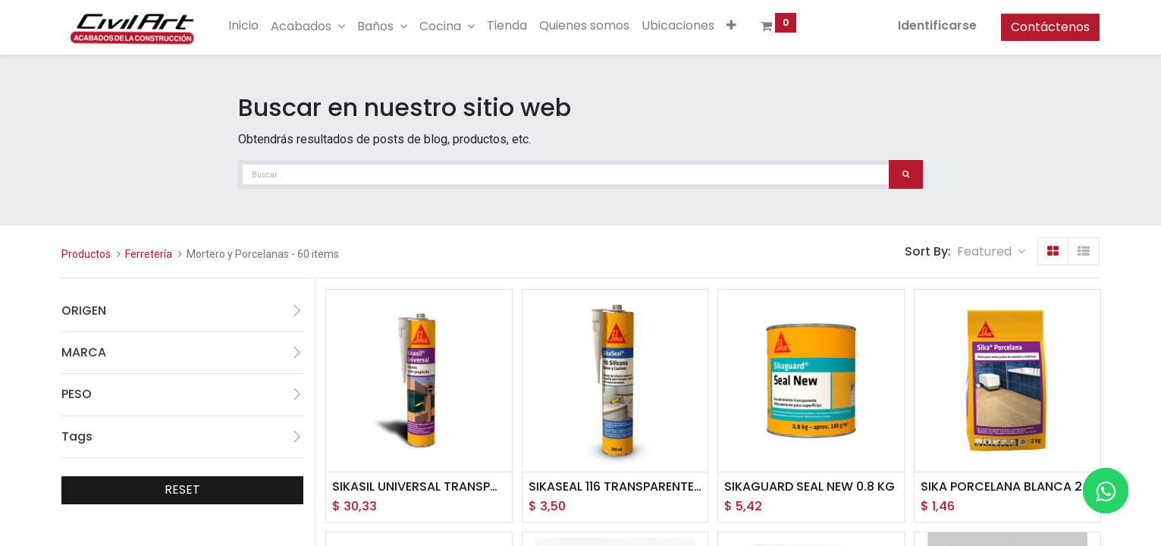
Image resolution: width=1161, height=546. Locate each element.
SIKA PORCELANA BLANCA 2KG (1007, 487)
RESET (182, 489)
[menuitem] (243, 25)
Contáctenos (1050, 27)
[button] (731, 25)
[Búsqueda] (906, 174)
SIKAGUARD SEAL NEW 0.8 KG (809, 487)
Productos (86, 254)
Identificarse (937, 25)
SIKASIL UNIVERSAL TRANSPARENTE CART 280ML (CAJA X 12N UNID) (419, 487)
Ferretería (148, 254)
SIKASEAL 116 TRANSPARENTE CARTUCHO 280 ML (615, 487)
